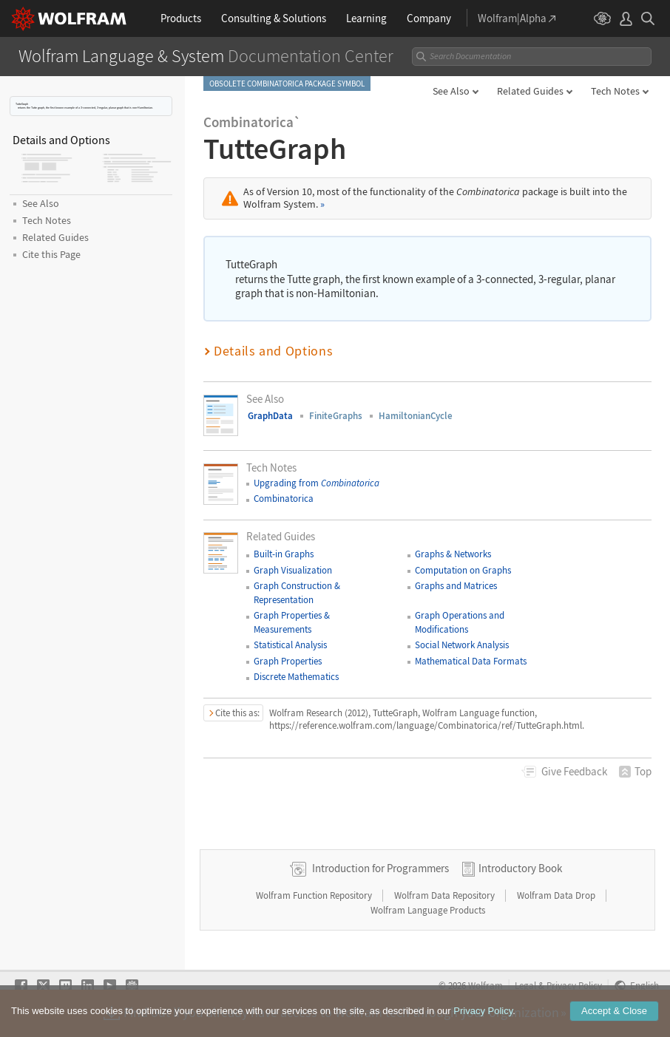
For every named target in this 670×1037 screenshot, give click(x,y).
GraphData (270, 415)
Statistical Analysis (290, 645)
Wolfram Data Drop (557, 895)
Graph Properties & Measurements (292, 622)
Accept (614, 1010)
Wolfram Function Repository (315, 895)
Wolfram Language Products (427, 910)
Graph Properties (288, 661)
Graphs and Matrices (456, 585)
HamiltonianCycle (416, 415)
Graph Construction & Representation (297, 592)
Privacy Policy (482, 1010)
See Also (451, 91)
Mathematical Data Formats (471, 661)
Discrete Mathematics (296, 676)
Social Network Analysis (462, 645)
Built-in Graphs (284, 554)
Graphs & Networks (453, 554)
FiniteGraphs (335, 415)
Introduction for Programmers (380, 868)
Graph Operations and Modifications (459, 622)
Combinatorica (284, 498)
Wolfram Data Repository (445, 895)
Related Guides (530, 91)
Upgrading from (316, 483)
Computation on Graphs (463, 570)
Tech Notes (615, 91)
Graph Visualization (293, 570)
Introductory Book (520, 868)
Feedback (574, 771)
